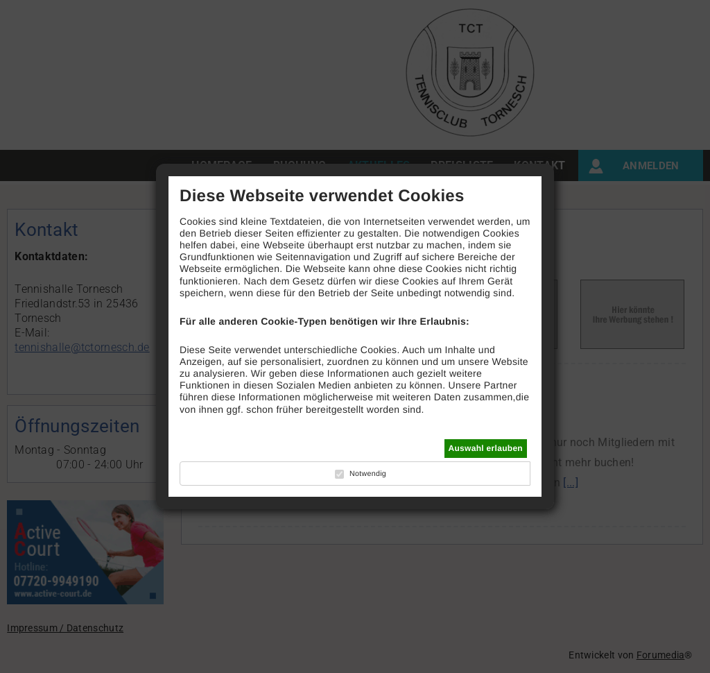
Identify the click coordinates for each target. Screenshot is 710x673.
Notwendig (367, 474)
